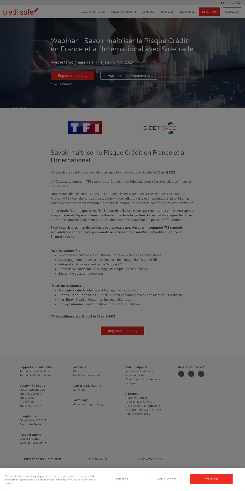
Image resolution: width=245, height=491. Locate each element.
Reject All (122, 479)
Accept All (211, 479)
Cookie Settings (166, 479)
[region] (122, 479)
